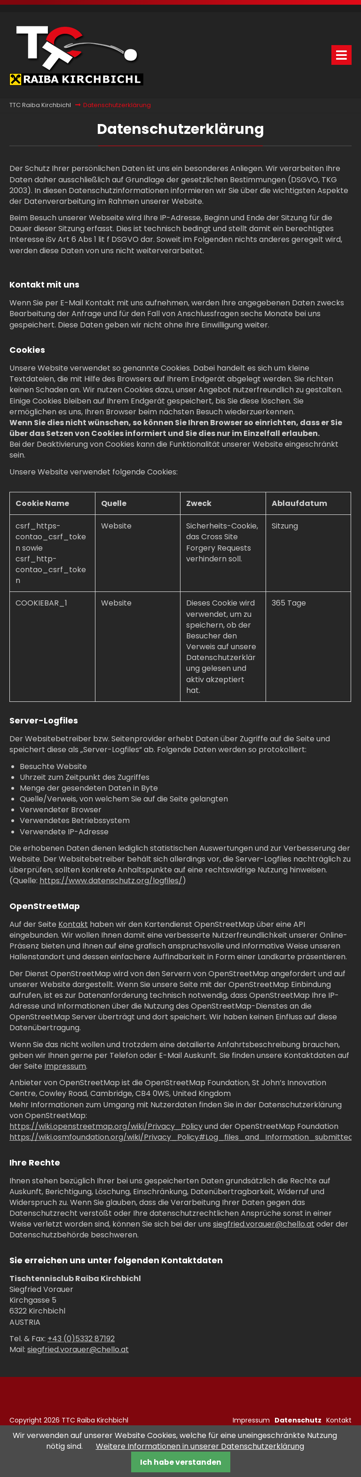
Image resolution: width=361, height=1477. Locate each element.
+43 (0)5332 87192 (81, 1338)
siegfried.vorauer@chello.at (263, 1224)
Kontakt (73, 924)
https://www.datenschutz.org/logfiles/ (110, 880)
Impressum (65, 1066)
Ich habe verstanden (180, 1462)
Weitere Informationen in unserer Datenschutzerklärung (200, 1446)
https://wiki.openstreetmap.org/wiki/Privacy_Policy (106, 1126)
